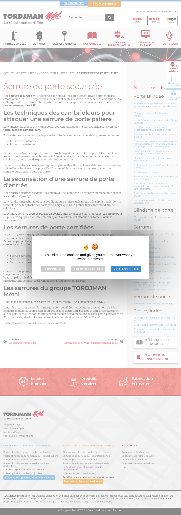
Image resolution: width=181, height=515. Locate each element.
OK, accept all (126, 269)
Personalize (53, 269)
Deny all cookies (88, 269)
